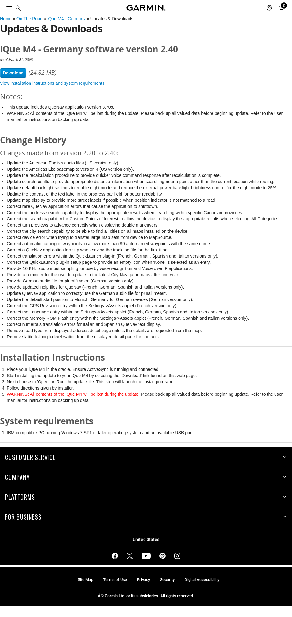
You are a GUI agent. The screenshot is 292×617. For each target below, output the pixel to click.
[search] (18, 8)
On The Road (29, 18)
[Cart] (281, 7)
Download (13, 72)
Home (5, 18)
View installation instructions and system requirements (52, 83)
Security (167, 579)
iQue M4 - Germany (66, 18)
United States (146, 539)
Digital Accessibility (202, 579)
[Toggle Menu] (3, 6)
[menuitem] (18, 8)
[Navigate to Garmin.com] (146, 8)
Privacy (143, 579)
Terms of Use (115, 579)
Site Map (85, 579)
